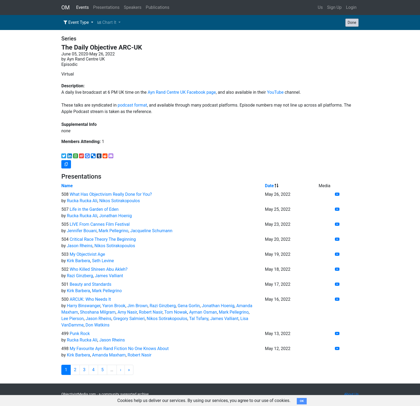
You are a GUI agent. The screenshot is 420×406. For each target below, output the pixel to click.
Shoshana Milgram (97, 312)
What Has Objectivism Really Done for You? (111, 194)
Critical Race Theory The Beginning (103, 239)
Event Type (76, 22)
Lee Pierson (72, 318)
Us (320, 7)
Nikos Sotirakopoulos (119, 200)
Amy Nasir (127, 312)
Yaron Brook (114, 305)
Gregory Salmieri (129, 318)
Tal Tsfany (198, 318)
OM (65, 7)
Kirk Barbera (78, 260)
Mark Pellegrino (113, 230)
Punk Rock (80, 333)
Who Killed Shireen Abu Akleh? (99, 269)
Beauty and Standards (90, 284)
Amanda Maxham (109, 355)
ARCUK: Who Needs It (90, 299)
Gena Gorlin (189, 305)
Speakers (132, 7)
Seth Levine (103, 260)
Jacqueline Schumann (151, 230)
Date (269, 185)
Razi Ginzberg (80, 275)
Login (351, 7)
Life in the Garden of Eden (94, 209)
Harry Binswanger (83, 305)
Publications (157, 7)
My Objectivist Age (87, 254)
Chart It (107, 22)
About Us (351, 394)
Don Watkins (97, 325)
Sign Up (334, 7)
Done (352, 22)
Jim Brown (137, 305)
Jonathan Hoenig (115, 215)
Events (82, 7)
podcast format (132, 105)
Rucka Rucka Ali (82, 200)
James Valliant (109, 275)
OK (302, 401)
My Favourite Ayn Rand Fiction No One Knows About (119, 348)
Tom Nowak (175, 312)
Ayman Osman (203, 312)
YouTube (275, 92)
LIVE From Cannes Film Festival (100, 224)
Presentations (106, 7)
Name (67, 185)
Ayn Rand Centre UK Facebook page (182, 92)
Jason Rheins (79, 245)
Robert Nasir (151, 312)
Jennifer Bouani (81, 230)
